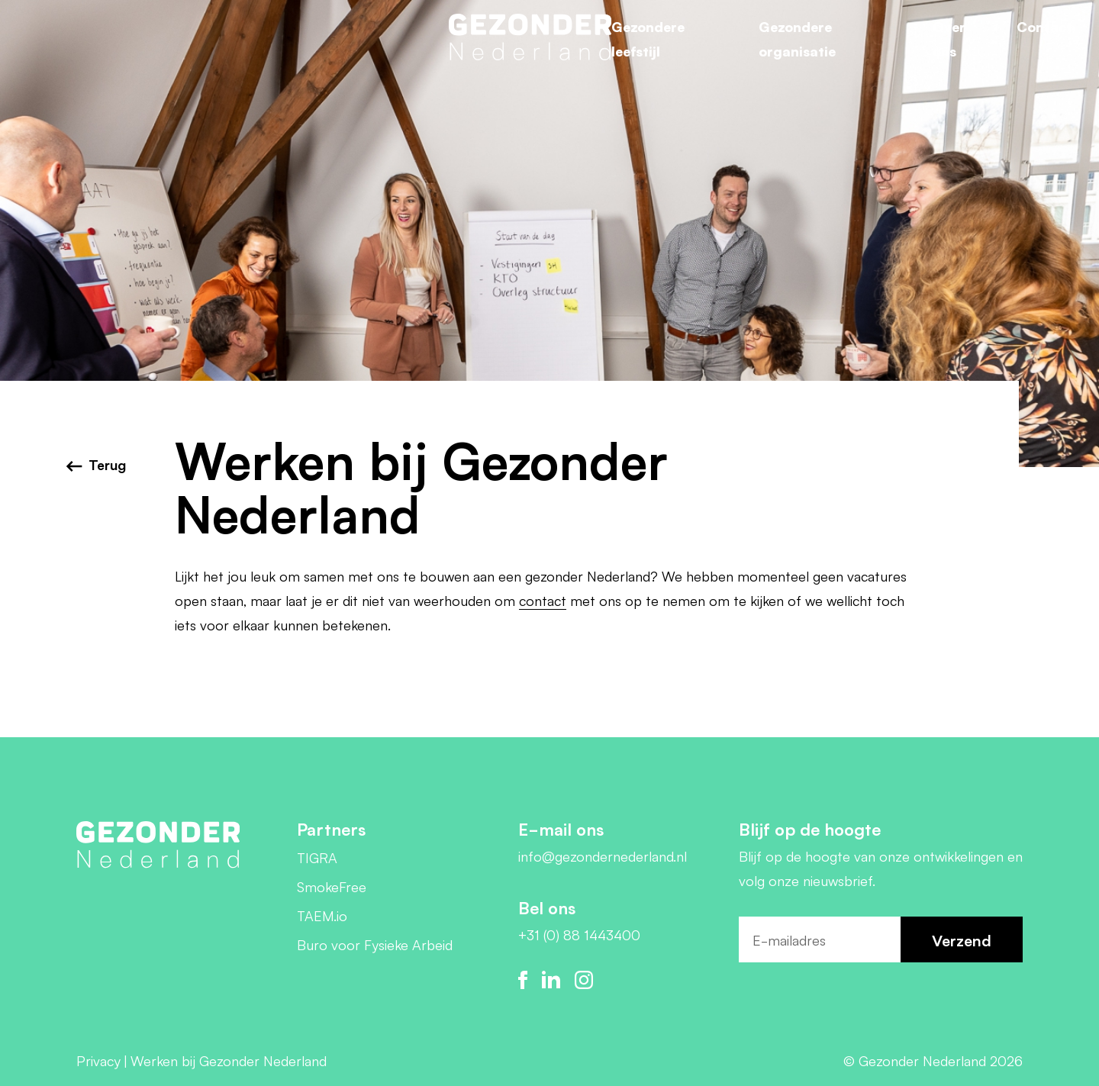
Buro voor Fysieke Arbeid (375, 944)
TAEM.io (322, 915)
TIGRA (317, 857)
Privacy (98, 1060)
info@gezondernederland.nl (602, 855)
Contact (1044, 26)
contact (542, 600)
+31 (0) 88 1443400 (579, 934)
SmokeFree (331, 886)
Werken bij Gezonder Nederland (229, 1060)
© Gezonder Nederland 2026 (933, 1060)
